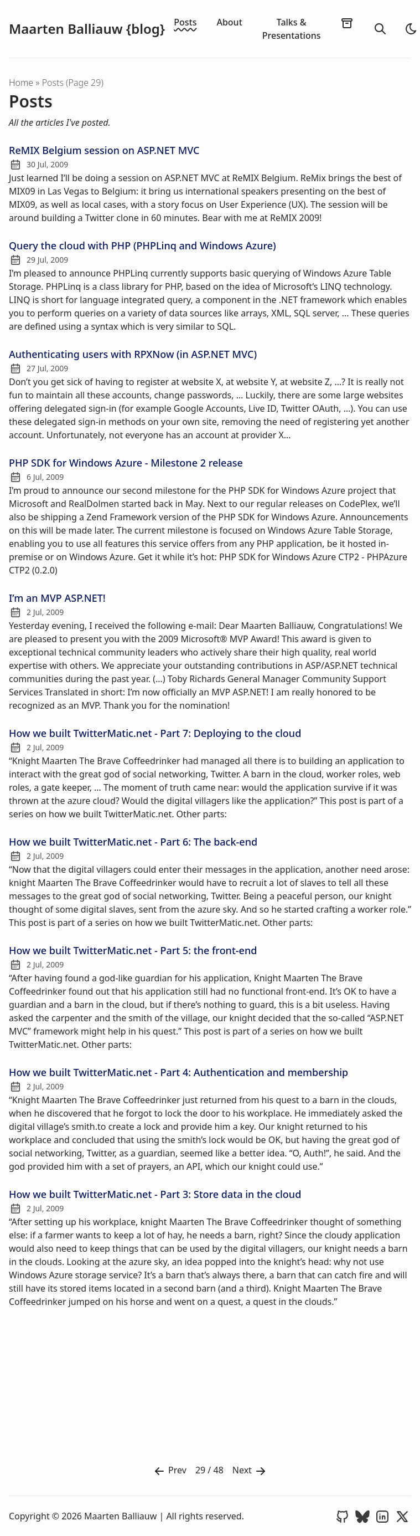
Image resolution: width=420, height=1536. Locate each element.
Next (249, 1471)
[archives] (347, 22)
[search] (380, 29)
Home (21, 82)
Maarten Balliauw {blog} (87, 29)
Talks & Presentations (291, 29)
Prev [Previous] (169, 1471)
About (229, 22)
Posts (185, 22)
